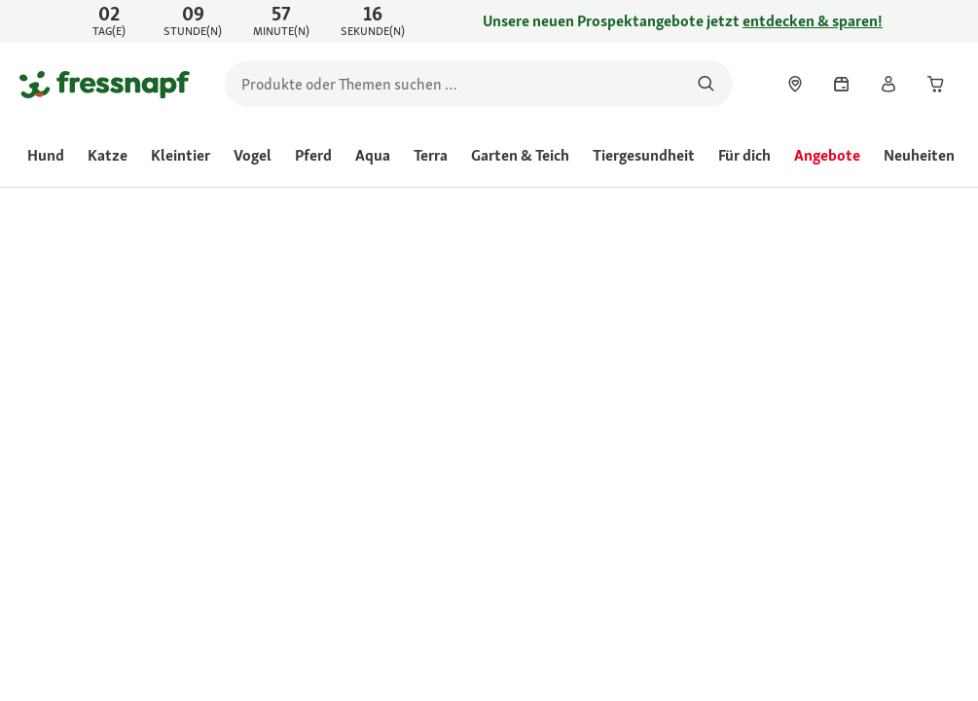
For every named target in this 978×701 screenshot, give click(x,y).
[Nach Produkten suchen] (706, 83)
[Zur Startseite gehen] (104, 83)
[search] (479, 83)
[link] (489, 21)
